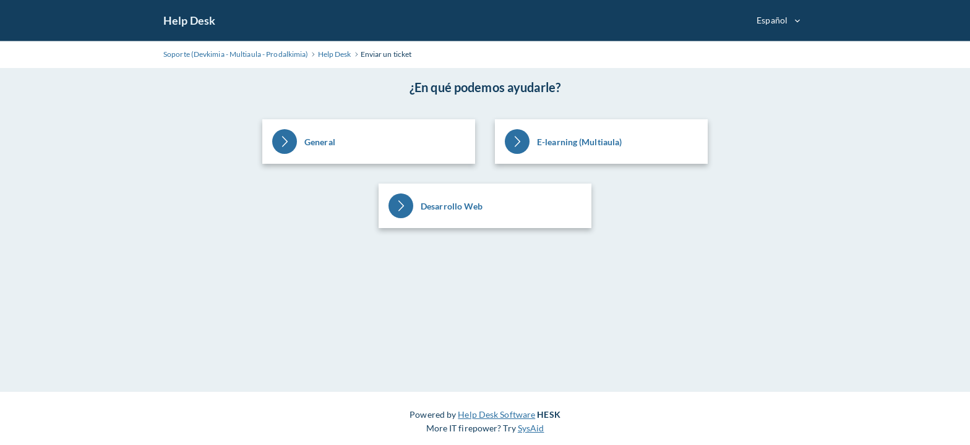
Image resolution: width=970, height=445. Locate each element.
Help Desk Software (496, 414)
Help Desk (189, 20)
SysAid (531, 428)
